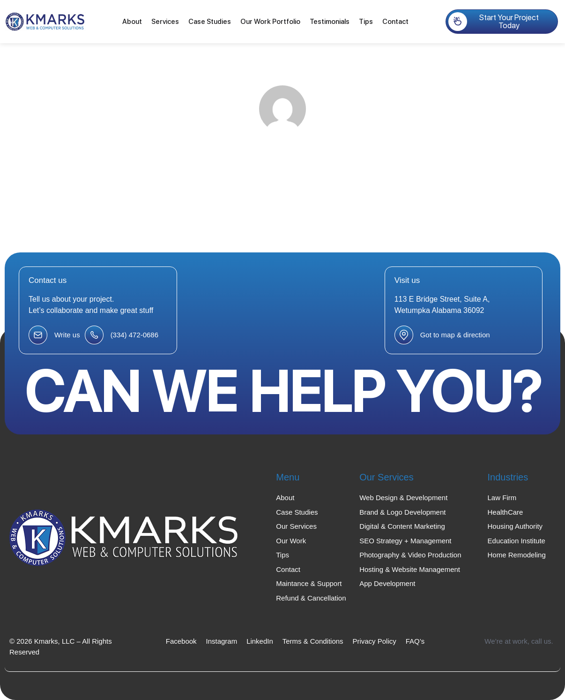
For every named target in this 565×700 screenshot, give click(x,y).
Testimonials (329, 21)
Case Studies (209, 21)
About (132, 21)
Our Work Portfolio (270, 21)
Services (165, 21)
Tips (366, 21)
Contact (395, 21)
